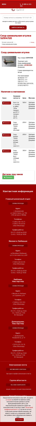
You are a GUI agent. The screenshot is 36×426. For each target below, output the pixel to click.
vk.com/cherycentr (18, 385)
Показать (8, 177)
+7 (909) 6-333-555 (18, 302)
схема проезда (18, 203)
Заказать (6, 103)
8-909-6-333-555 (26, 5)
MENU (4, 4)
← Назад (31, 42)
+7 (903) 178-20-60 (18, 223)
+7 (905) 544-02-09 (18, 262)
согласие (9, 399)
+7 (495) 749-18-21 (18, 222)
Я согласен (19, 419)
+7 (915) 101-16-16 (18, 344)
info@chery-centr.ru (18, 369)
